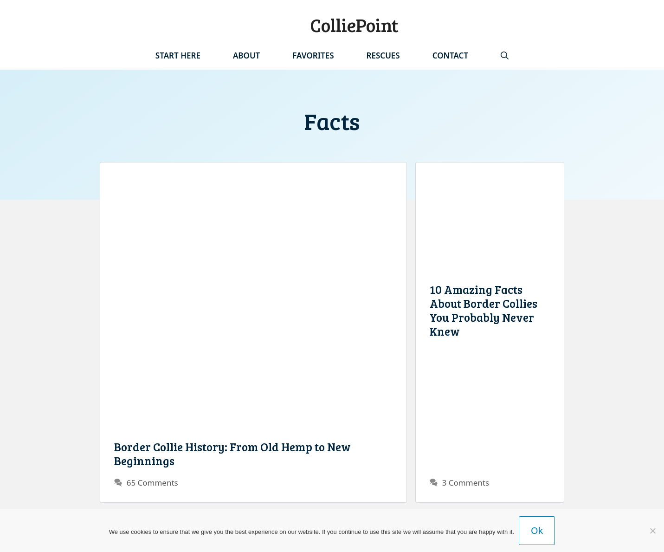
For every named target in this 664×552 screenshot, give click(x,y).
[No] (652, 530)
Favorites (313, 55)
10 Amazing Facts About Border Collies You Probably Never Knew (483, 310)
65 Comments (152, 482)
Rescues (383, 55)
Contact (450, 55)
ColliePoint (354, 24)
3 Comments (465, 482)
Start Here (177, 55)
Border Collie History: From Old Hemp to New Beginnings (232, 453)
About (246, 55)
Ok (537, 530)
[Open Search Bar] (504, 56)
